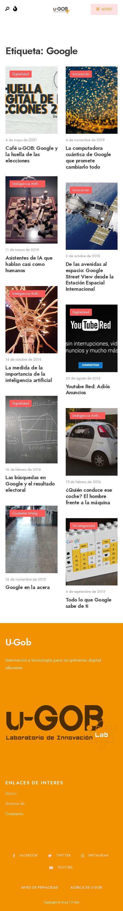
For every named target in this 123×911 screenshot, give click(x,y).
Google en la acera (27, 587)
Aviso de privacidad (39, 887)
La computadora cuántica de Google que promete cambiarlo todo (88, 157)
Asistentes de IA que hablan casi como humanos (29, 264)
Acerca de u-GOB (86, 887)
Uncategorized (84, 525)
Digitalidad (20, 74)
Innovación (81, 74)
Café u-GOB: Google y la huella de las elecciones (31, 154)
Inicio (11, 793)
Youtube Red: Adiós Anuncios (88, 389)
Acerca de (15, 803)
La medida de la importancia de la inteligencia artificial (28, 374)
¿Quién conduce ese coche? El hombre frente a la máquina (89, 496)
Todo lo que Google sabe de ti (89, 603)
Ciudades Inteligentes (28, 513)
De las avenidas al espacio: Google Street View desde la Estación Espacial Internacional (90, 276)
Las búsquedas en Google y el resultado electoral (30, 484)
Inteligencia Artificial (28, 183)
